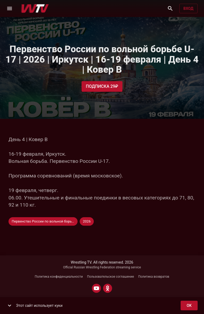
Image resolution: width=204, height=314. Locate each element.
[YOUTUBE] (96, 288)
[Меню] (9, 8)
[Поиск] (170, 8)
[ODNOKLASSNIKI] (107, 288)
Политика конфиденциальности (59, 276)
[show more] (9, 305)
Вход (188, 8)
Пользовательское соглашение (110, 276)
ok (189, 306)
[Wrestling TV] (35, 8)
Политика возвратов (153, 276)
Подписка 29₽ (102, 86)
